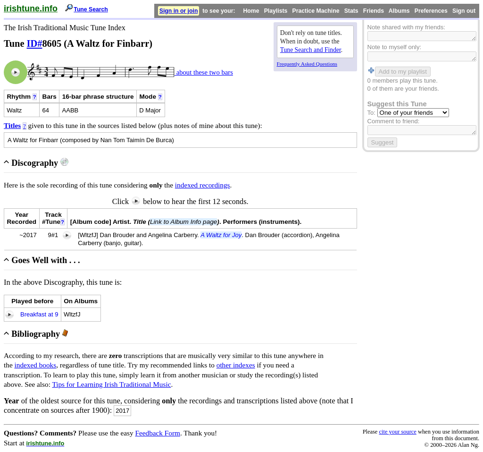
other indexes (236, 365)
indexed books (36, 365)
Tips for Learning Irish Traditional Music (111, 384)
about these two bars (204, 72)
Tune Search (91, 9)
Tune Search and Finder (310, 49)
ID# (34, 43)
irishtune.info (31, 8)
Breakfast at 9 (39, 314)
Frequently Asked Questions (307, 64)
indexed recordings (202, 185)
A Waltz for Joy (221, 235)
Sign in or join (178, 11)
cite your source (397, 431)
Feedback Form (157, 433)
